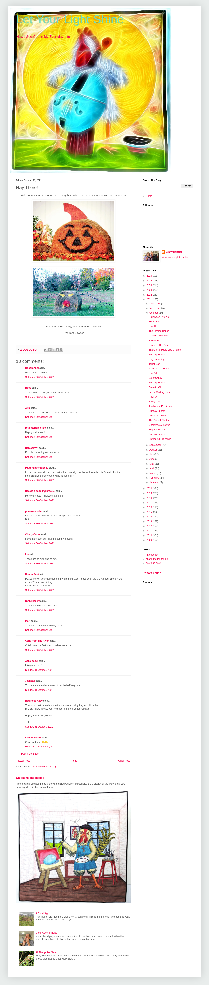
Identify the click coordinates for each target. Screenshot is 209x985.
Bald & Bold (155, 340)
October (154, 312)
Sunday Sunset (157, 354)
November (155, 308)
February (154, 477)
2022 (150, 294)
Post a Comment (30, 753)
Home (74, 760)
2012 (150, 526)
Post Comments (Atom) (43, 766)
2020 (150, 488)
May (152, 463)
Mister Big (154, 321)
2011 (150, 530)
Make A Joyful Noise (46, 932)
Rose (28, 387)
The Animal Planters (159, 420)
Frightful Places (157, 429)
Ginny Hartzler (174, 252)
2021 (150, 299)
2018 (150, 498)
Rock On (153, 396)
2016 (150, 507)
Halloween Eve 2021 (160, 317)
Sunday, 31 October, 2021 (39, 670)
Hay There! (155, 326)
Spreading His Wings (160, 439)
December (155, 303)
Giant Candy (155, 378)
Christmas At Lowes (159, 425)
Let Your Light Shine (70, 19)
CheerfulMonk (33, 737)
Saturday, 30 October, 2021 (39, 377)
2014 (150, 516)
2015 (150, 512)
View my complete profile (175, 257)
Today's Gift (155, 401)
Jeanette (30, 680)
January (154, 482)
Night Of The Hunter (159, 368)
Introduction (152, 554)
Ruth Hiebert (32, 601)
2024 (150, 285)
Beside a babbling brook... (40, 491)
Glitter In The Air (157, 415)
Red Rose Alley (34, 700)
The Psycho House (159, 331)
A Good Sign (42, 913)
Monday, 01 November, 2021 (40, 746)
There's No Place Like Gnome (165, 349)
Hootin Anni (32, 368)
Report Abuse (152, 573)
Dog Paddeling (157, 359)
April (152, 468)
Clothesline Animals (159, 335)
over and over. (153, 563)
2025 (150, 280)
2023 (150, 290)
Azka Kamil (31, 661)
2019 (150, 493)
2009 (150, 540)
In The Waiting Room (160, 392)
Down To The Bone (159, 345)
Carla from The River (37, 640)
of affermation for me (157, 559)
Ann (27, 408)
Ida (27, 554)
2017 (150, 502)
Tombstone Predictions (161, 406)
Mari (27, 621)
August (153, 449)
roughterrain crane (36, 427)
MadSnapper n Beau (36, 467)
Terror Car (154, 364)
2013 (150, 521)
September (155, 445)
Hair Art (153, 373)
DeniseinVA (31, 448)
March (153, 473)
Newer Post (23, 760)
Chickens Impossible (30, 777)
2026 (150, 275)
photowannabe (33, 511)
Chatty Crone (32, 534)
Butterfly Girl (155, 387)
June (152, 459)
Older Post (124, 760)
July (151, 454)
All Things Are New (46, 952)
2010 (150, 535)
